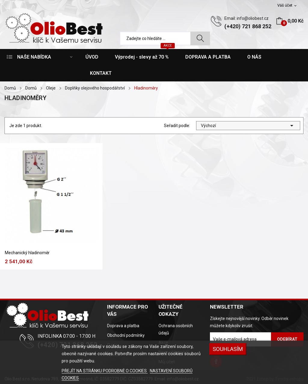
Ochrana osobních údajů (176, 329)
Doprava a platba (123, 325)
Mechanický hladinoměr (27, 252)
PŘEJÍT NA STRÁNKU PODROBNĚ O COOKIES (105, 370)
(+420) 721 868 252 (247, 26)
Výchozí (248, 125)
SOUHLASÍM (228, 349)
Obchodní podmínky (126, 335)
